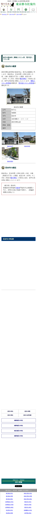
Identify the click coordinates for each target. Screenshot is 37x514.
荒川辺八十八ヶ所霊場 (26, 83)
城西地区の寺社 (18, 436)
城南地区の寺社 (18, 420)
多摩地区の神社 (9, 507)
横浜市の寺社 (27, 501)
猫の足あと (4, 10)
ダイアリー (33, 10)
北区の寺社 (11, 14)
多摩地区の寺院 (9, 504)
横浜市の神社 (27, 507)
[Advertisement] (18, 35)
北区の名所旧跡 (27, 415)
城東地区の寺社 (18, 425)
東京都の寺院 (11, 10)
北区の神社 (10, 415)
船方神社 (23, 78)
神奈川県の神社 (28, 499)
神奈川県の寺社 (28, 493)
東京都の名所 (25, 10)
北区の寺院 (19, 14)
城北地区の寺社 (18, 430)
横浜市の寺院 (27, 504)
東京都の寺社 (9, 493)
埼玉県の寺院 (9, 513)
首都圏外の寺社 (28, 510)
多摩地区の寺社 (9, 501)
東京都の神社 (18, 10)
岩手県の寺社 (27, 513)
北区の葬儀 (18, 482)
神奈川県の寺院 (28, 496)
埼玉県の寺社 (9, 510)
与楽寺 (17, 188)
